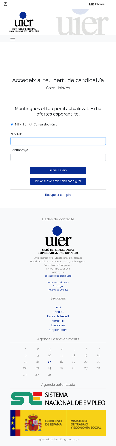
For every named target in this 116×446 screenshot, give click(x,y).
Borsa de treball (58, 316)
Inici (58, 307)
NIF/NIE (20, 124)
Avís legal (58, 286)
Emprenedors (58, 330)
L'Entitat (58, 312)
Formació (58, 321)
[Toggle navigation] (13, 38)
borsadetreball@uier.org (58, 275)
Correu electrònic (45, 124)
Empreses (58, 325)
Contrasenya (19, 150)
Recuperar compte (58, 195)
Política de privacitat (58, 282)
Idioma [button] (97, 4)
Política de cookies (58, 289)
